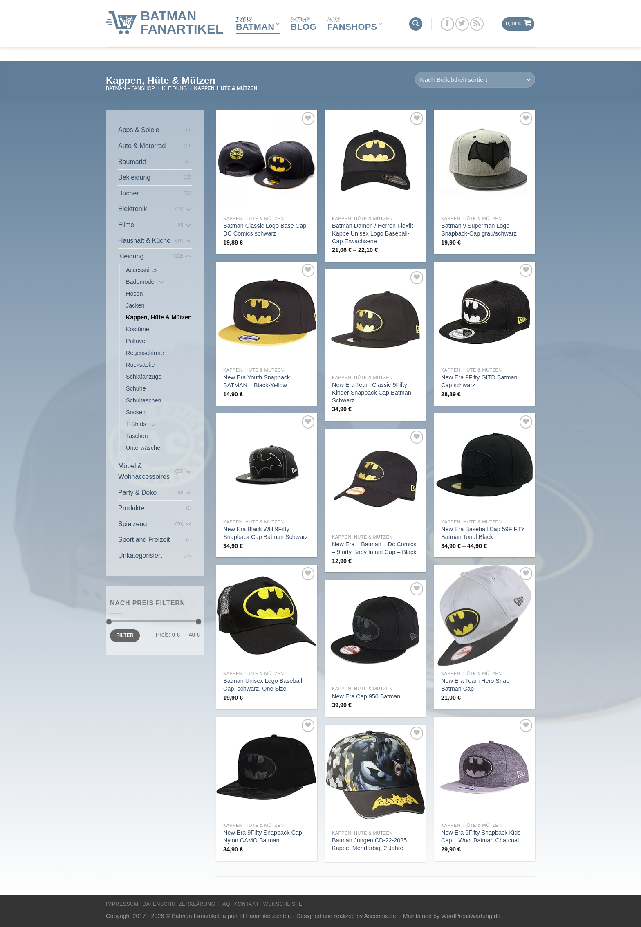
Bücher (128, 193)
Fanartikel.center (267, 916)
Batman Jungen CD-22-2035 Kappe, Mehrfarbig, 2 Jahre (369, 844)
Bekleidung (134, 177)
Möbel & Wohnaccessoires (144, 471)
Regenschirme (145, 353)
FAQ (225, 904)
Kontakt (246, 904)
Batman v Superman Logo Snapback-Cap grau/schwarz (479, 229)
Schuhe (136, 388)
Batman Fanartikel (182, 15)
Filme (126, 224)
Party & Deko (137, 492)
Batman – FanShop (130, 88)
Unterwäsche (143, 447)
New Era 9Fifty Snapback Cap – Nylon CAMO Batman (265, 836)
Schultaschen (143, 400)
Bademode (140, 281)
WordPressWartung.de (470, 916)
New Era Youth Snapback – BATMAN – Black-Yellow (259, 381)
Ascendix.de (380, 916)
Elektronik (132, 208)
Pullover (136, 341)
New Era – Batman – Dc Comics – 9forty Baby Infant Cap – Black (374, 548)
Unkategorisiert (140, 555)
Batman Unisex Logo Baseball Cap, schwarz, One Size (262, 685)
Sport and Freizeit (144, 539)
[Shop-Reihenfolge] (475, 80)
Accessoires (142, 270)
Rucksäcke (140, 364)
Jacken (135, 305)
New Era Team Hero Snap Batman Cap (475, 685)
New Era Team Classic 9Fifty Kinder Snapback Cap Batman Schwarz (371, 392)
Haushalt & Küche (144, 240)
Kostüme (137, 329)
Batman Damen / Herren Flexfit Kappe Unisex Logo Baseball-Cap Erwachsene (372, 233)
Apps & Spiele (138, 129)
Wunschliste (283, 904)
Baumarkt (132, 161)
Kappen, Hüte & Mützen (159, 317)
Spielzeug (132, 524)
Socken (136, 412)
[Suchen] (415, 16)
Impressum (122, 904)
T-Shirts (136, 424)
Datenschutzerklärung (178, 904)
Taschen (137, 436)
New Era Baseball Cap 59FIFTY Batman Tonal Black (483, 533)
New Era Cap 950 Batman (366, 696)
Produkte (131, 508)
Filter (125, 635)
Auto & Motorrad (142, 145)
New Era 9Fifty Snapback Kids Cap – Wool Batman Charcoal (480, 836)
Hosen (134, 293)
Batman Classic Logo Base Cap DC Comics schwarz (264, 229)
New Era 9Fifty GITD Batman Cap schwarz (479, 381)
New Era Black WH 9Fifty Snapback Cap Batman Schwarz (265, 533)
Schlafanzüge (143, 376)
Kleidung (174, 88)
